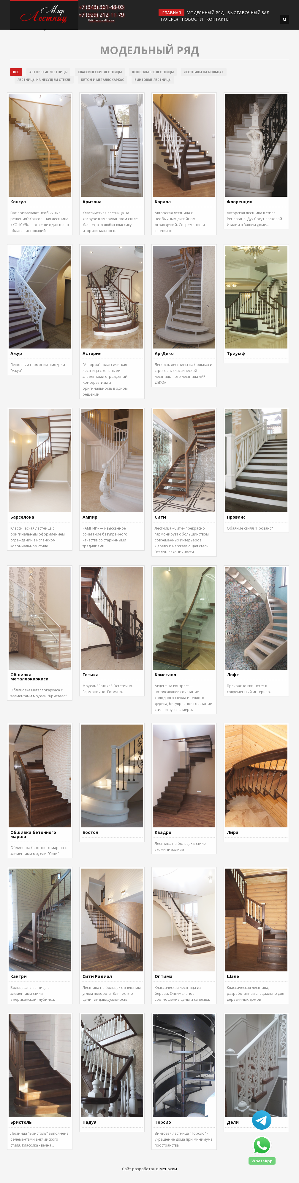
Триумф (236, 353)
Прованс (236, 517)
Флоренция (239, 201)
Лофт (233, 674)
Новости (192, 19)
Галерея (169, 19)
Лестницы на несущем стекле (44, 80)
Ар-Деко (164, 353)
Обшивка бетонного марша (33, 834)
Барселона (22, 517)
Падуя (89, 1122)
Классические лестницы (100, 72)
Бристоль (21, 1122)
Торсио (163, 1122)
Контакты (218, 19)
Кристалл (165, 674)
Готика (91, 674)
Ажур (16, 353)
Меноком (168, 1168)
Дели (233, 1122)
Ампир (90, 517)
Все (16, 72)
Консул (18, 201)
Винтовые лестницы (153, 80)
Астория (92, 353)
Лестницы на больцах (204, 72)
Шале (233, 976)
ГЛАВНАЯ (171, 12)
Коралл (163, 201)
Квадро (163, 832)
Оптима (164, 976)
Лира (232, 832)
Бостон (90, 832)
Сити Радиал (97, 976)
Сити (160, 517)
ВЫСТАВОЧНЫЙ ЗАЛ (248, 13)
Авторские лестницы (48, 72)
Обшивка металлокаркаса (29, 677)
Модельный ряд (205, 13)
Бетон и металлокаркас (102, 80)
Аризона (92, 201)
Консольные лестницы (153, 72)
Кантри (18, 976)
